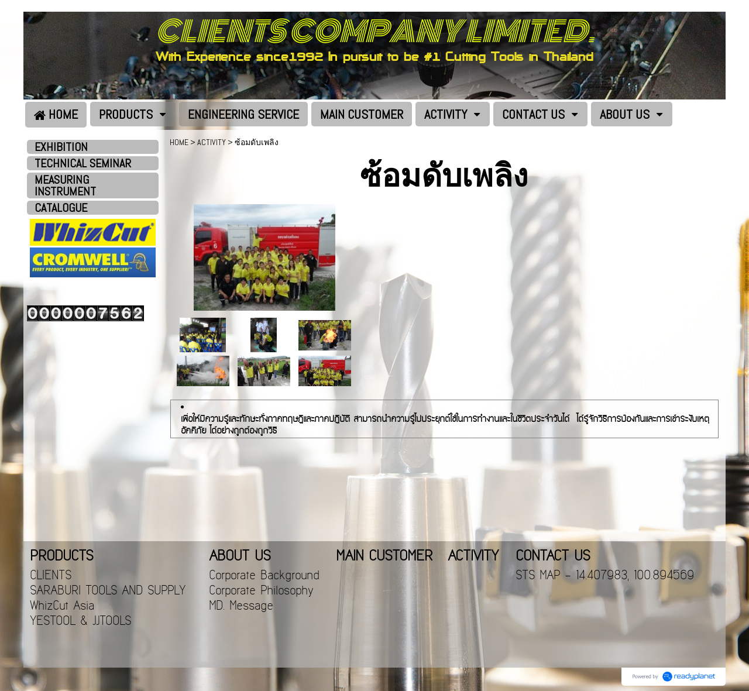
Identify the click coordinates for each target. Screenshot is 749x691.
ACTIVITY (211, 142)
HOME (179, 142)
